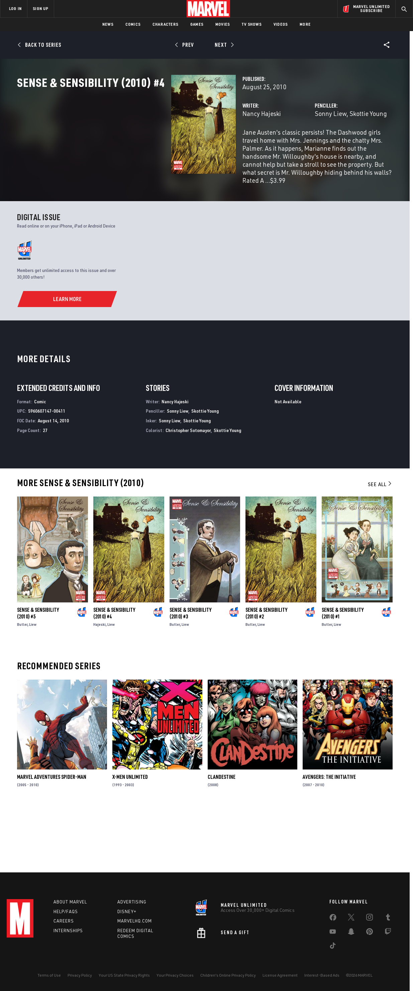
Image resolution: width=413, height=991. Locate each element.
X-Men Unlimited (130, 837)
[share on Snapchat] (351, 933)
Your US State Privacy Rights (124, 975)
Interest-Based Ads (321, 975)
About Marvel (70, 901)
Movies (222, 24)
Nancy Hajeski (153, 143)
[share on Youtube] (332, 933)
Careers (64, 921)
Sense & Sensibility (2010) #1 (343, 673)
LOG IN (15, 8)
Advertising (131, 901)
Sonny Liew (277, 143)
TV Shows (252, 24)
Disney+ (126, 911)
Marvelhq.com (134, 921)
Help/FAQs (66, 911)
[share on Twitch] (388, 933)
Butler (22, 684)
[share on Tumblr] (388, 918)
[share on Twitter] (351, 918)
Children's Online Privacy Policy (228, 975)
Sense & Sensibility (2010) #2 (266, 673)
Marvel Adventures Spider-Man (51, 837)
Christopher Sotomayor (188, 490)
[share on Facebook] (332, 918)
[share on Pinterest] (369, 933)
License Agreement (280, 975)
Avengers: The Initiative (329, 837)
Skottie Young (314, 143)
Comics (132, 24)
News (107, 24)
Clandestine (221, 837)
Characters (165, 24)
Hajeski (99, 684)
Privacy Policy (80, 975)
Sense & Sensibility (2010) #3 (190, 673)
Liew (32, 684)
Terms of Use (49, 975)
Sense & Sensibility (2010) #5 (38, 673)
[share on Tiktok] (332, 947)
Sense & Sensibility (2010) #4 (114, 673)
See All (380, 544)
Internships (68, 930)
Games (196, 24)
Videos (281, 24)
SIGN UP (40, 8)
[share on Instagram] (369, 918)
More (305, 24)
